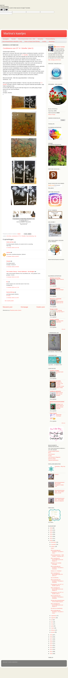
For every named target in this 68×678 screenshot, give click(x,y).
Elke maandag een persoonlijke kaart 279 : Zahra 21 (57, 574)
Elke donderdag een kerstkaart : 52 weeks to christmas (57, 567)
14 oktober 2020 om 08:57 (12, 256)
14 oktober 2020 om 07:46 (12, 247)
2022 (51, 536)
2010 (51, 653)
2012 (51, 649)
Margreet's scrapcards (55, 298)
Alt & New (9, 236)
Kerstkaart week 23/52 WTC (59, 321)
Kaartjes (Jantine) (54, 319)
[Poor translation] (5, 10)
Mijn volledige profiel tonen (54, 59)
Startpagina (6, 39)
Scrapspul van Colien (55, 381)
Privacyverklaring (50, 39)
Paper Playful (53, 413)
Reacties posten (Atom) (15, 310)
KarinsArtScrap (10, 292)
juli (52, 619)
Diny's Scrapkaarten (55, 288)
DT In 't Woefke (22, 236)
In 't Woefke (25, 55)
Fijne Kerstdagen (60, 289)
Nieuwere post (7, 307)
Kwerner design (52, 458)
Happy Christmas (60, 279)
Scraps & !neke (54, 309)
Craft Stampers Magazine (54, 457)
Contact (44, 41)
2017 (51, 639)
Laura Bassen (51, 454)
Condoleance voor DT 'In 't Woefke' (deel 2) (18, 48)
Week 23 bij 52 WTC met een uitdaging (59, 394)
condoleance (15, 236)
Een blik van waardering (56, 608)
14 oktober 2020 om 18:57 (12, 297)
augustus (53, 617)
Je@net (8, 252)
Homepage (24, 307)
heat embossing (30, 236)
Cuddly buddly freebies (53, 451)
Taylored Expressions (53, 460)
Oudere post (40, 307)
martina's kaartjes (60, 46)
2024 (51, 532)
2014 (51, 645)
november (53, 544)
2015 (51, 643)
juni (52, 621)
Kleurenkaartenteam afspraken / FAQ (12, 41)
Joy (35, 236)
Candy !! (57, 474)
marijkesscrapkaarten (55, 391)
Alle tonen (63, 329)
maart (52, 628)
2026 (51, 528)
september (54, 615)
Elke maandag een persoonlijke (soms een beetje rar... (57, 559)
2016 (51, 641)
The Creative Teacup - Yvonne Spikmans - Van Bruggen (20, 271)
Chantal (8, 261)
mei (52, 624)
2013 (51, 647)
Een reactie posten (9, 300)
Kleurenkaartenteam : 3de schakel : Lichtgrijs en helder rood (60, 484)
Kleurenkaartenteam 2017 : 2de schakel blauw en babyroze (59, 499)
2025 (51, 530)
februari (53, 630)
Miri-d (49, 452)
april (52, 626)
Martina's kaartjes (15, 33)
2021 (51, 538)
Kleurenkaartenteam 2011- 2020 (26, 39)
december (53, 542)
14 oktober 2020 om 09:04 (12, 266)
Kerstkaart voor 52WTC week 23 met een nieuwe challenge (59, 406)
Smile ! (52, 548)
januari (53, 632)
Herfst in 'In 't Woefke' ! (56, 571)
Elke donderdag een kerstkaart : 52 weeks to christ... (57, 551)
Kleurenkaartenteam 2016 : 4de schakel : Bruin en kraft (59, 491)
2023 (51, 534)
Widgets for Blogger (51, 114)
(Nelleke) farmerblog (55, 278)
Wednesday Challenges (58, 415)
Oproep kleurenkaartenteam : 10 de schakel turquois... (58, 601)
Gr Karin (8, 295)
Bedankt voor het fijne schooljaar (56, 563)
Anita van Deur (10, 242)
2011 (51, 651)
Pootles (50, 455)
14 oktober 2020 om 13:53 (12, 277)
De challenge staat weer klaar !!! (60, 311)
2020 (51, 540)
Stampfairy (40, 39)
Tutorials (13, 39)
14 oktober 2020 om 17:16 (12, 287)
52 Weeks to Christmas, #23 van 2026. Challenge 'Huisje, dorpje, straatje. (60, 385)
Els (7, 281)
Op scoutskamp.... (55, 577)
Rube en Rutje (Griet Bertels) (32, 41)
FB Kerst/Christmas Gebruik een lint (59, 301)
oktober (53, 546)
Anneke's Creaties (54, 370)
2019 (51, 634)
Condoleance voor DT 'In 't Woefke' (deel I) (57, 593)
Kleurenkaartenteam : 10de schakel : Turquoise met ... (58, 555)
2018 (51, 636)
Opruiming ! (52, 41)
